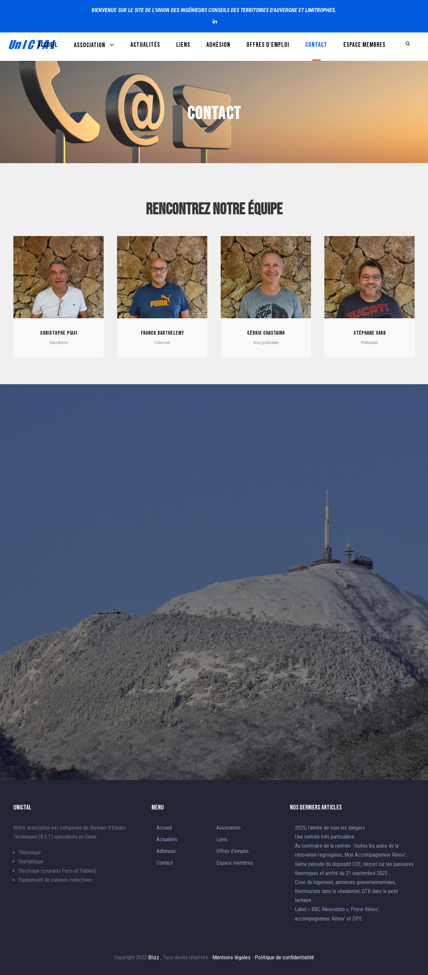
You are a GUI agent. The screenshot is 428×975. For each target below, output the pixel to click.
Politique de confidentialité (284, 957)
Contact (316, 45)
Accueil (48, 45)
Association (89, 45)
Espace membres (364, 45)
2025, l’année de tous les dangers (330, 828)
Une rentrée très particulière (324, 837)
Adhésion (218, 45)
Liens (183, 45)
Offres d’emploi (267, 45)
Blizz (154, 957)
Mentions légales (232, 957)
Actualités (145, 45)
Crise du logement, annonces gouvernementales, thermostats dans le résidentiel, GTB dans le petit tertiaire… (346, 891)
